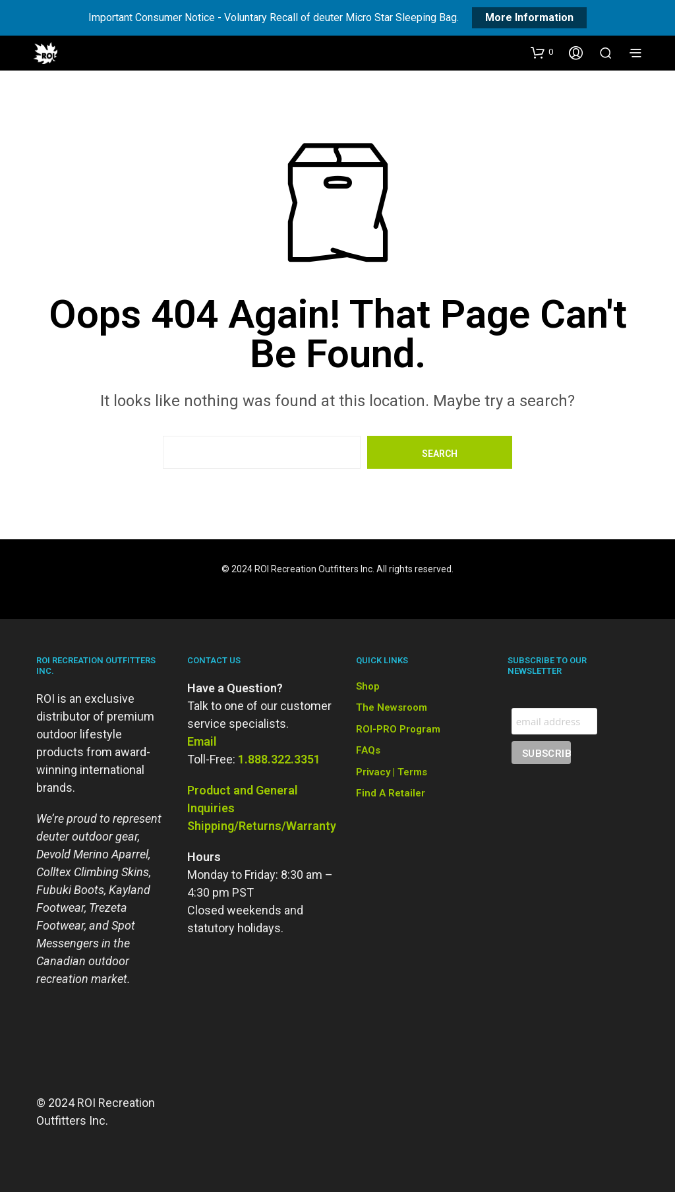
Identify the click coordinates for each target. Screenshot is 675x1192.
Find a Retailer (390, 793)
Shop (368, 686)
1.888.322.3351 (279, 759)
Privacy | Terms (391, 772)
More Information (529, 17)
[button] (542, 52)
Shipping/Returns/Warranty (261, 826)
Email (202, 741)
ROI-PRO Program (398, 729)
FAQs (368, 750)
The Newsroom (391, 707)
